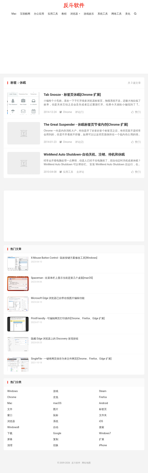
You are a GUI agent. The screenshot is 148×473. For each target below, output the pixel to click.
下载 (9, 433)
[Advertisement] (74, 43)
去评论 (80, 171)
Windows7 (105, 433)
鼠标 (55, 415)
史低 (55, 397)
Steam (102, 391)
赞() (136, 112)
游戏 (55, 391)
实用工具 (53, 13)
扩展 (101, 439)
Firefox (103, 397)
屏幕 (9, 439)
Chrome (65, 112)
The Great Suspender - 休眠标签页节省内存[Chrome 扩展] (86, 124)
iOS (101, 421)
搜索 (101, 427)
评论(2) (79, 141)
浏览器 (74, 13)
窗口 (9, 415)
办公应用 (39, 13)
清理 (9, 445)
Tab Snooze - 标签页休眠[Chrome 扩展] (72, 94)
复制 (55, 439)
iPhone (103, 445)
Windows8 (13, 427)
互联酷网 (25, 13)
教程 (64, 13)
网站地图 (86, 463)
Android (103, 403)
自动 (55, 427)
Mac (13, 13)
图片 (55, 409)
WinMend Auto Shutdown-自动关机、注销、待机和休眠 (84, 154)
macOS (57, 403)
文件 (9, 409)
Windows (12, 391)
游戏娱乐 (89, 13)
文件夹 (103, 415)
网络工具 (116, 13)
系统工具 (103, 13)
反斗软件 (73, 5)
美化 (127, 13)
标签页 (103, 409)
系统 (55, 421)
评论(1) (79, 112)
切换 (55, 445)
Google (57, 433)
